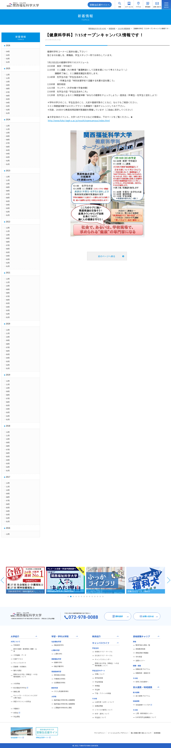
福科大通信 (17, 670)
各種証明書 (99, 706)
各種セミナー (140, 660)
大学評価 (16, 683)
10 (92, 596)
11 (95, 596)
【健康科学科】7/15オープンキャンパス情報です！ (151, 28)
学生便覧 (16, 717)
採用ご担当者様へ (142, 682)
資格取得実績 (140, 649)
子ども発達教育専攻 (61, 691)
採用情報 (157, 733)
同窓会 (16, 712)
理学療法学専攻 (59, 675)
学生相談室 (99, 682)
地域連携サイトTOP (144, 705)
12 (97, 596)
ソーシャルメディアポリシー (118, 733)
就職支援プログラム (143, 669)
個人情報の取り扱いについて (141, 733)
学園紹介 (16, 708)
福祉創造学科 (59, 645)
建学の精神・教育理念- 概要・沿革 (25, 650)
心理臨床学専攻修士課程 (63, 708)
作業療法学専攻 (59, 679)
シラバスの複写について (103, 710)
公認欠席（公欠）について (104, 702)
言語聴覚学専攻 (59, 683)
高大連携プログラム (143, 696)
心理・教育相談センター (144, 713)
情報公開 (16, 692)
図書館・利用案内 (19, 666)
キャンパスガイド (19, 663)
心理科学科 (58, 654)
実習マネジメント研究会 (22, 701)
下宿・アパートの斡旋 (103, 693)
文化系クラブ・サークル (103, 655)
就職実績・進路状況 (143, 673)
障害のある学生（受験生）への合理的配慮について (25, 675)
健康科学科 (58, 662)
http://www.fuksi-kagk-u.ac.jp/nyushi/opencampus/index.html (79, 120)
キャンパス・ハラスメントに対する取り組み (25, 696)
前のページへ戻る (106, 256)
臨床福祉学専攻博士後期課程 (64, 704)
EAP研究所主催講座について (146, 717)
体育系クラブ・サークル (103, 652)
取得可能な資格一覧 (143, 645)
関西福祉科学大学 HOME (97, 28)
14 (103, 596)
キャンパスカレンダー (103, 659)
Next (168, 580)
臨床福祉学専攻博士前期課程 (64, 700)
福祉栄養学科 (59, 666)
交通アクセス (18, 659)
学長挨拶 (16, 645)
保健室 (97, 686)
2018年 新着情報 (124, 28)
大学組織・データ (19, 655)
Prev (2, 580)
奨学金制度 (99, 678)
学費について (99, 674)
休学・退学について (102, 714)
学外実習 (139, 657)
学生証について (100, 717)
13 (100, 596)
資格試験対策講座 (142, 653)
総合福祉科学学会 (20, 687)
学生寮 (97, 689)
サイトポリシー (100, 733)
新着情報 (112, 28)
